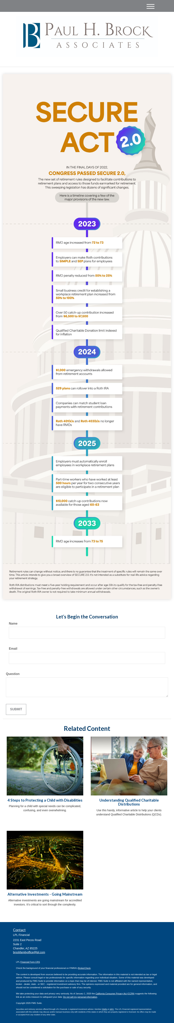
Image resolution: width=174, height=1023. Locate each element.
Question (13, 674)
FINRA (104, 1009)
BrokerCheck (84, 968)
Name (13, 623)
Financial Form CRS (30, 962)
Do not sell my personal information (80, 997)
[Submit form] (16, 709)
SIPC (111, 1009)
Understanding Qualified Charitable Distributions (129, 802)
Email (13, 648)
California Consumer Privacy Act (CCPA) (115, 993)
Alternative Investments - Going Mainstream (44, 894)
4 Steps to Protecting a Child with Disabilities (44, 800)
